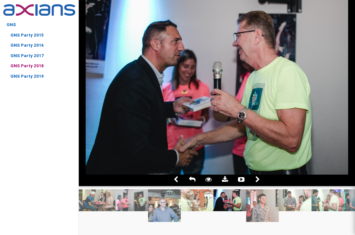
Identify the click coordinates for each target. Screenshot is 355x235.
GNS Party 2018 (27, 66)
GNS (11, 24)
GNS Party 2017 (27, 55)
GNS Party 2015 (26, 35)
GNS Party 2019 (27, 76)
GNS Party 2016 (27, 45)
